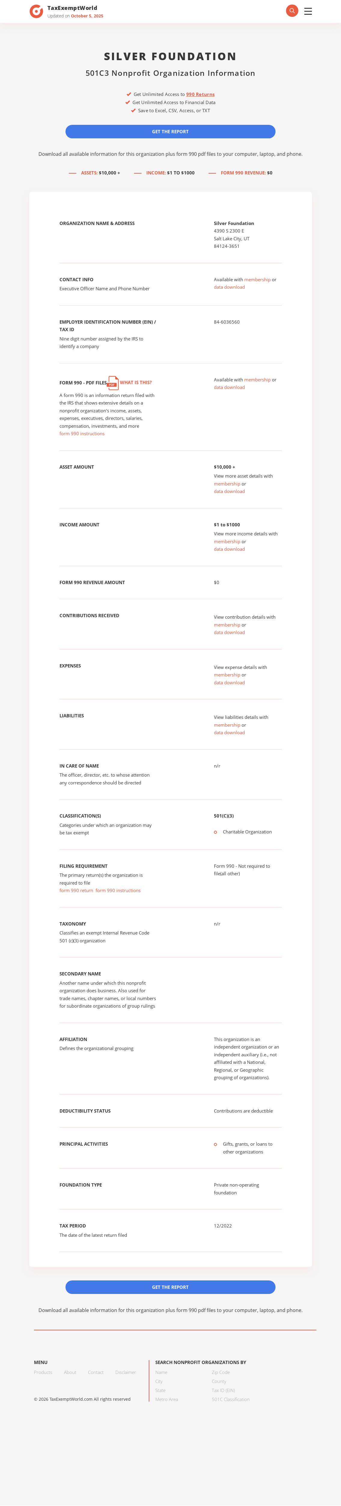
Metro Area (166, 1400)
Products (43, 1372)
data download (229, 287)
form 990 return (76, 891)
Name (161, 1372)
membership (257, 279)
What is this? (129, 383)
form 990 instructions (82, 434)
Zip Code (221, 1372)
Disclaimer (125, 1372)
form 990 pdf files (196, 154)
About (70, 1372)
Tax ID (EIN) (223, 1390)
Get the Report (170, 131)
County (219, 1381)
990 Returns (200, 94)
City (159, 1381)
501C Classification (231, 1400)
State (160, 1390)
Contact (96, 1372)
